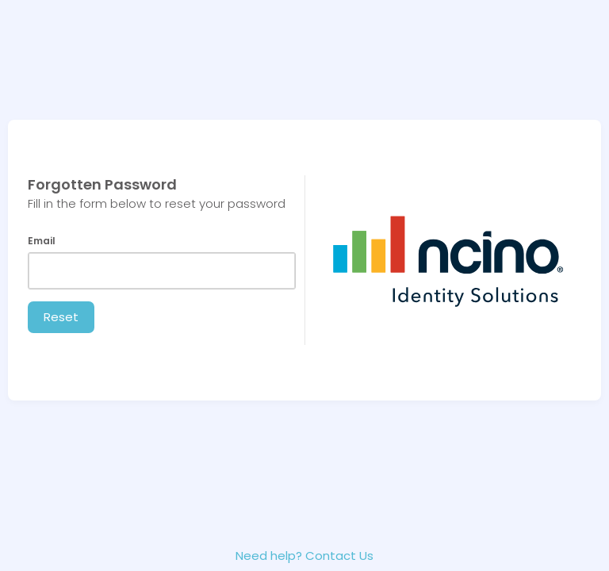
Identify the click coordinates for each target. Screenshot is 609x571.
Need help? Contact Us (304, 555)
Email (42, 240)
